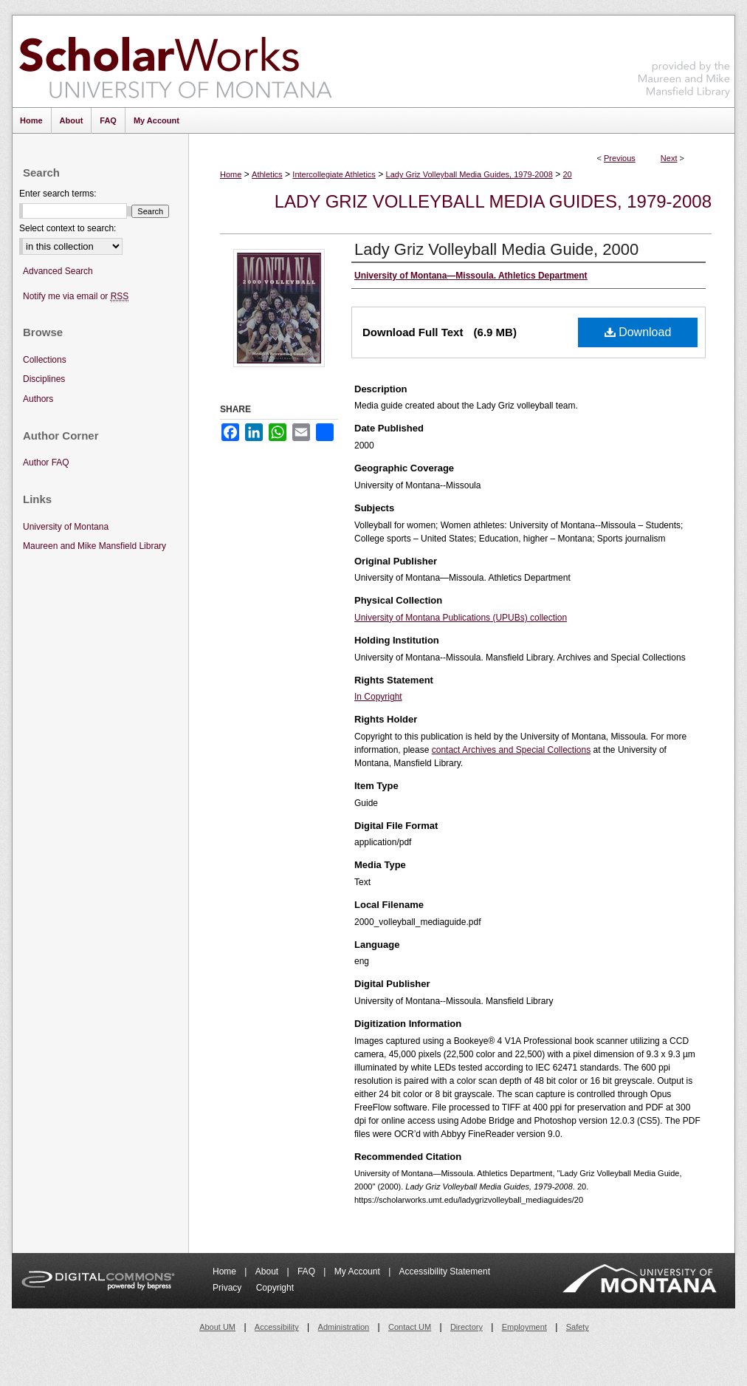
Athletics (267, 174)
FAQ (307, 1271)
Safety (577, 1326)
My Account (358, 1271)
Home (230, 174)
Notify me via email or (75, 296)
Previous (620, 158)
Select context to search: (67, 228)
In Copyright (378, 697)
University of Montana (66, 527)
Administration (344, 1326)
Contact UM (409, 1326)
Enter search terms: (58, 193)
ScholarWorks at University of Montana (175, 61)
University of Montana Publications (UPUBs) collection (460, 617)
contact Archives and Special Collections (511, 750)
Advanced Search (58, 271)
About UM (217, 1326)
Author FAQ (46, 462)
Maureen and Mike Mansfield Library (684, 59)
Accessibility (277, 1326)
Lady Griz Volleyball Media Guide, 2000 (496, 249)
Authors (38, 399)
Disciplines (44, 379)
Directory (466, 1326)
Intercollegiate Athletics (334, 174)
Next (669, 158)
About (268, 1271)
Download (638, 332)
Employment (524, 1326)
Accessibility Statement (444, 1271)
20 (567, 174)
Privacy (228, 1288)
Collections (44, 360)
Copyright (275, 1288)
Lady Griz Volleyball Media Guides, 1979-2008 (469, 174)
